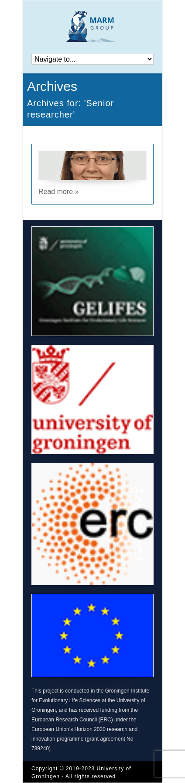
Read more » (58, 191)
